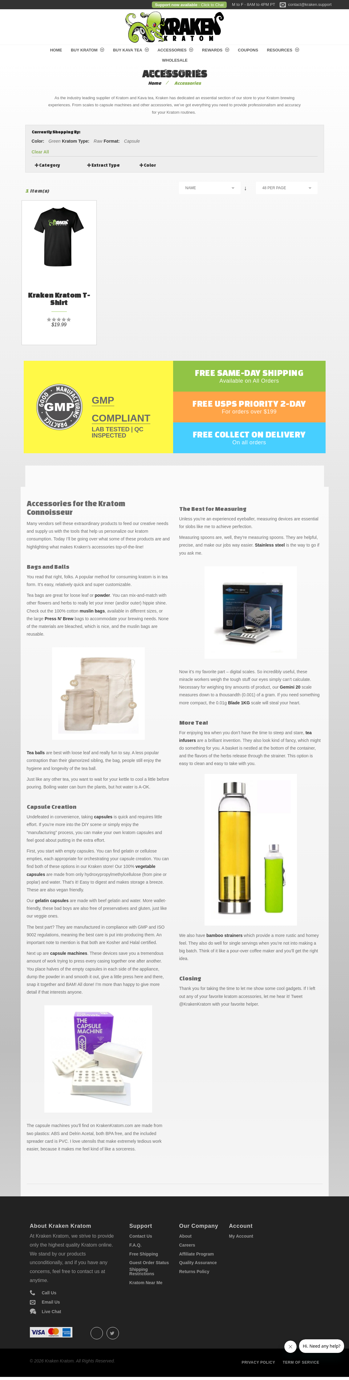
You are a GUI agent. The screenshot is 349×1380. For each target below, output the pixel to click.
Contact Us (140, 1236)
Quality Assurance (198, 1262)
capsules (103, 816)
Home (56, 50)
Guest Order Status (149, 1262)
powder (102, 595)
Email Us (51, 1302)
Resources (283, 50)
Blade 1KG (239, 702)
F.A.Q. (135, 1245)
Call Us (49, 1292)
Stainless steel (270, 545)
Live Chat (51, 1311)
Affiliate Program (196, 1254)
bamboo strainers (224, 935)
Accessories (175, 50)
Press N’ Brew (59, 618)
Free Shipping (143, 1254)
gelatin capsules (52, 900)
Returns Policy (194, 1271)
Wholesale (175, 60)
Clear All (40, 151)
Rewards (215, 50)
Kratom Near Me (145, 1282)
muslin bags (92, 611)
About (185, 1236)
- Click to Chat (210, 4)
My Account (241, 1236)
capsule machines (68, 953)
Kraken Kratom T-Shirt (59, 298)
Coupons (248, 50)
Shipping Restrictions (141, 1271)
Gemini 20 (290, 687)
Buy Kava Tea (131, 50)
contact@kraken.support (309, 4)
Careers (187, 1245)
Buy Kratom (87, 50)
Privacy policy (258, 1362)
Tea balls (36, 752)
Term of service (301, 1362)
